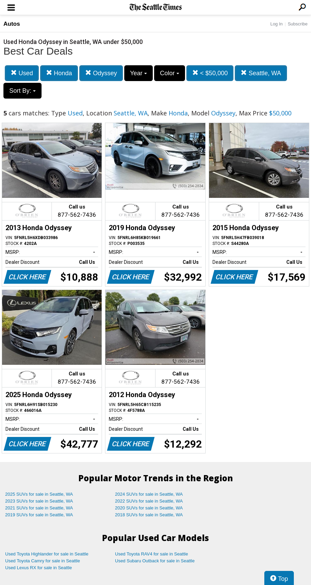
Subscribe (298, 23)
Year (138, 73)
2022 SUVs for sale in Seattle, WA (149, 501)
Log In (276, 23)
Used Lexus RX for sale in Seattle (38, 567)
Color (169, 73)
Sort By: (22, 90)
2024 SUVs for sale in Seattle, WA (149, 494)
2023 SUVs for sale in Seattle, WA (39, 501)
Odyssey (101, 73)
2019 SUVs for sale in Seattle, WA (39, 514)
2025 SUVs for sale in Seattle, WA (39, 494)
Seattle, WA (261, 73)
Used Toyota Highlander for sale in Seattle (47, 553)
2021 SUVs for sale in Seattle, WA (39, 507)
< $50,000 (210, 73)
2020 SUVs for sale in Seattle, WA (149, 507)
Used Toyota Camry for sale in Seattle (42, 560)
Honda (59, 73)
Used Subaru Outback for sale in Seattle (155, 560)
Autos (11, 24)
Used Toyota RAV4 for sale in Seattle (151, 553)
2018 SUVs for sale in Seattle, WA (149, 514)
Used (22, 73)
